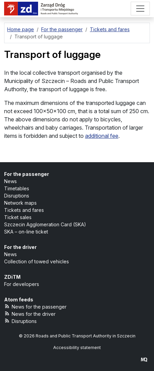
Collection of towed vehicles (36, 261)
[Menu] (140, 8)
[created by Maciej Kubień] (144, 359)
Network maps (20, 203)
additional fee (101, 135)
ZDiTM (12, 277)
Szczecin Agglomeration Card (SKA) (45, 224)
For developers (21, 284)
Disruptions (16, 196)
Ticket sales (18, 217)
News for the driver (30, 313)
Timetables (16, 188)
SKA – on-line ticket (26, 232)
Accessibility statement (77, 347)
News (10, 181)
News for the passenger (35, 306)
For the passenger (26, 174)
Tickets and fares (24, 210)
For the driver (20, 247)
